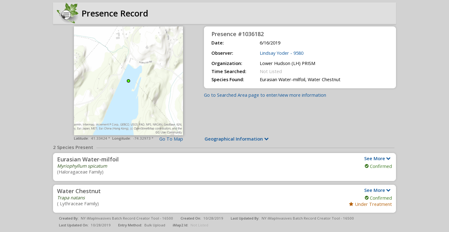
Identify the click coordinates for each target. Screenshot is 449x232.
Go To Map (171, 139)
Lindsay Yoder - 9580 (281, 53)
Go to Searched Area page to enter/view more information (265, 95)
